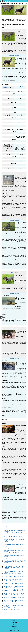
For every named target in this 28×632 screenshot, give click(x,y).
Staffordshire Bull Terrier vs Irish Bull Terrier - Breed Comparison (15, 607)
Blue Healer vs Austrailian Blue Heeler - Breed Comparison (14, 539)
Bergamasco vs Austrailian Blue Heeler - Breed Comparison (14, 552)
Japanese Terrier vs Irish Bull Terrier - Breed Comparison (14, 597)
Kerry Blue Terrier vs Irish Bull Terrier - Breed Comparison (14, 576)
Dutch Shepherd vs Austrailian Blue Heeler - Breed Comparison (15, 537)
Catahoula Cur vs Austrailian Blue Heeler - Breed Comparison (14, 544)
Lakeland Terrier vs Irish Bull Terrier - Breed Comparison (13, 577)
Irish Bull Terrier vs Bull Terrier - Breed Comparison (13, 582)
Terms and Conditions (14, 622)
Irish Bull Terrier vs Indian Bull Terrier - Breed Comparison (14, 594)
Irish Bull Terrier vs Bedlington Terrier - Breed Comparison (14, 587)
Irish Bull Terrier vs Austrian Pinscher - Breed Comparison (14, 590)
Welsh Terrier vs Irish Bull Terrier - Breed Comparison (13, 609)
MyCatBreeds (14, 628)
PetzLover (14, 624)
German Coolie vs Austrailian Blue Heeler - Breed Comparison (15, 560)
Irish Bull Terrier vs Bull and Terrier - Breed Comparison (13, 586)
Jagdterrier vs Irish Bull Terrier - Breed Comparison (13, 579)
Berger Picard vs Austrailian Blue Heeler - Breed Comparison (14, 554)
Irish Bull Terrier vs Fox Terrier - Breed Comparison (13, 584)
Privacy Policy (14, 620)
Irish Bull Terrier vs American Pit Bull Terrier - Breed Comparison (15, 580)
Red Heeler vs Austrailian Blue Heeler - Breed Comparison (14, 566)
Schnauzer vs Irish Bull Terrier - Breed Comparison (13, 573)
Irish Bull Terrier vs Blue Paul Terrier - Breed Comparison (14, 593)
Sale (17, 29)
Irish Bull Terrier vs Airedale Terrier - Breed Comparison (13, 583)
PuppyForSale (14, 626)
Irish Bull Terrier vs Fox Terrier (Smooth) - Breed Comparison (14, 589)
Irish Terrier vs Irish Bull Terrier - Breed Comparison (13, 575)
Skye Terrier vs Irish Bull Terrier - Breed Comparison (13, 601)
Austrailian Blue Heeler (13, 55)
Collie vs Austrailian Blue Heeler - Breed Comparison (13, 536)
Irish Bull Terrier (13, 29)
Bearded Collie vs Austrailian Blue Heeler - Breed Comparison (14, 535)
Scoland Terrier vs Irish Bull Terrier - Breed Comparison (13, 600)
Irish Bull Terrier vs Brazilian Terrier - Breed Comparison (13, 596)
